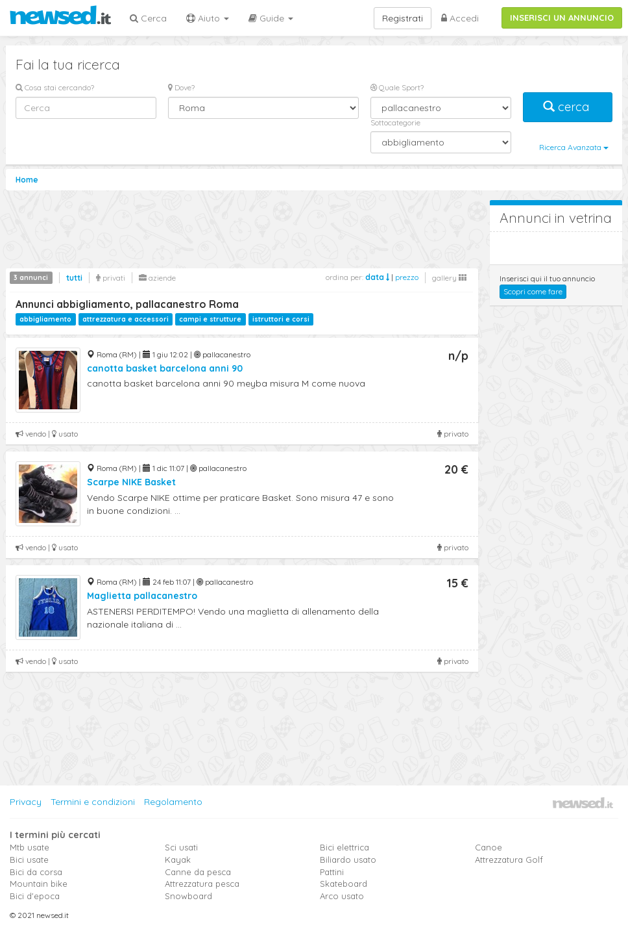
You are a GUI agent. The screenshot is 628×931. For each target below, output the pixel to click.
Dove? (181, 87)
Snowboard (188, 896)
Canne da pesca (198, 872)
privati (110, 278)
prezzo (406, 277)
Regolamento (173, 802)
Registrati (402, 18)
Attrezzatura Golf (509, 859)
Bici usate (29, 859)
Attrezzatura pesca (202, 883)
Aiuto (207, 18)
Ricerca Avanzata (574, 147)
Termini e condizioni (93, 802)
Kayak (178, 859)
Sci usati (181, 847)
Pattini (332, 872)
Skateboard (343, 883)
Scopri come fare (532, 291)
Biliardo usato (348, 859)
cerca (567, 106)
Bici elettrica (344, 847)
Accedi (460, 18)
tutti (74, 278)
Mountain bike (38, 883)
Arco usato (342, 896)
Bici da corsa (36, 872)
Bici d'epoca (35, 896)
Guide (270, 18)
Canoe (488, 847)
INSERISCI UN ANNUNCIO (562, 17)
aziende (157, 278)
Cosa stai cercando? (55, 87)
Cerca (148, 18)
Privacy (26, 802)
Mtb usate (29, 847)
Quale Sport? (397, 87)
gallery (449, 278)
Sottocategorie (395, 122)
